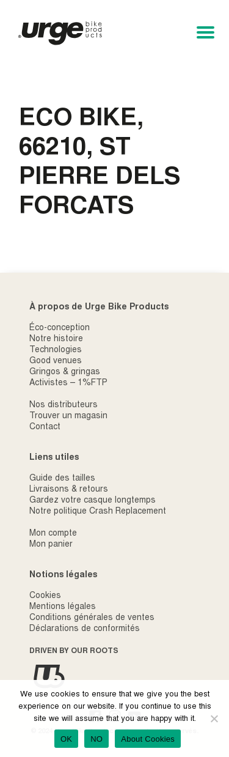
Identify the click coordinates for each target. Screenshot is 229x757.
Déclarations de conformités (84, 629)
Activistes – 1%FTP (68, 383)
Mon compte (53, 534)
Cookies (45, 596)
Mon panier (51, 545)
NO (96, 739)
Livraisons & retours (68, 490)
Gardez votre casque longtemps (92, 501)
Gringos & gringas (64, 372)
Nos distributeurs (63, 405)
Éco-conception (59, 328)
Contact (44, 427)
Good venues (55, 361)
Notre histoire (56, 339)
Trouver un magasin (68, 416)
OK (66, 739)
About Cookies (148, 739)
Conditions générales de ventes (91, 618)
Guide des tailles (62, 479)
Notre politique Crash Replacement (97, 512)
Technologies (55, 350)
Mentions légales (62, 607)
